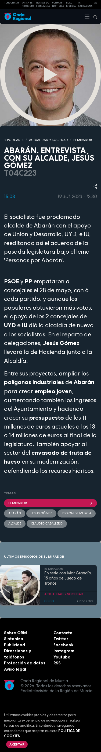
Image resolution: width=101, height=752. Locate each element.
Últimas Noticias (58, 4)
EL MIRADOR (82, 140)
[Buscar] (93, 16)
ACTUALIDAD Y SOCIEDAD (48, 140)
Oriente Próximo (28, 4)
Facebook (63, 644)
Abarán (14, 513)
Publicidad (14, 644)
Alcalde (14, 523)
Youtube (61, 657)
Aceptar (16, 744)
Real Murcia (71, 4)
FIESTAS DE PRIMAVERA (43, 4)
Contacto (63, 632)
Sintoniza (13, 638)
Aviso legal (15, 669)
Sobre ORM (15, 632)
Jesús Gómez (41, 513)
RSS (57, 662)
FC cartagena (85, 4)
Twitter (60, 638)
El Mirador (50, 503)
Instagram (63, 650)
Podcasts (15, 140)
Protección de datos (24, 662)
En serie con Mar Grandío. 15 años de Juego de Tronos (68, 578)
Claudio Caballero (47, 523)
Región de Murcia (76, 513)
